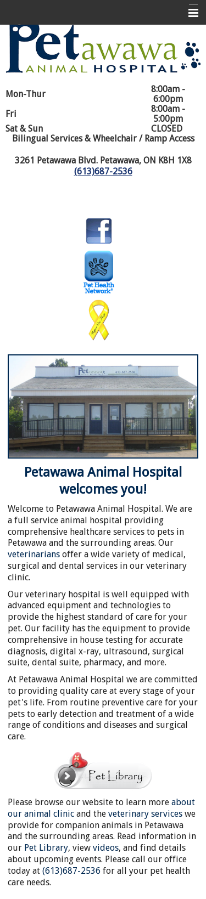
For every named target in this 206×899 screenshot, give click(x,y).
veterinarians (34, 554)
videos (106, 848)
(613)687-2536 (103, 171)
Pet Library (46, 848)
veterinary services (145, 813)
